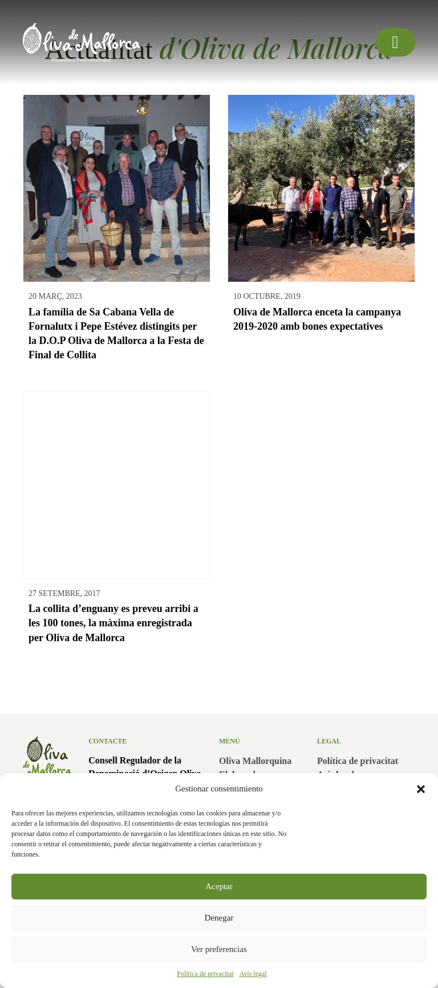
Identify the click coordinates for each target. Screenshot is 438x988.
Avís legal (253, 974)
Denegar (219, 917)
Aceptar (218, 886)
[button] (421, 789)
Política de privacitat (205, 974)
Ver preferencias (219, 949)
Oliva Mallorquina (255, 761)
